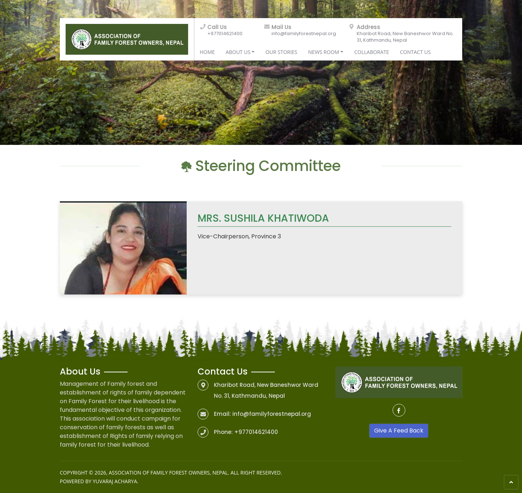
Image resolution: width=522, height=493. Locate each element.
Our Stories (281, 52)
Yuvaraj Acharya (115, 481)
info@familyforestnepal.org (304, 33)
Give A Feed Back (398, 430)
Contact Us (415, 52)
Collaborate (371, 52)
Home (207, 52)
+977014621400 (225, 33)
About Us (238, 52)
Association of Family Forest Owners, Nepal (168, 472)
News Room (323, 52)
